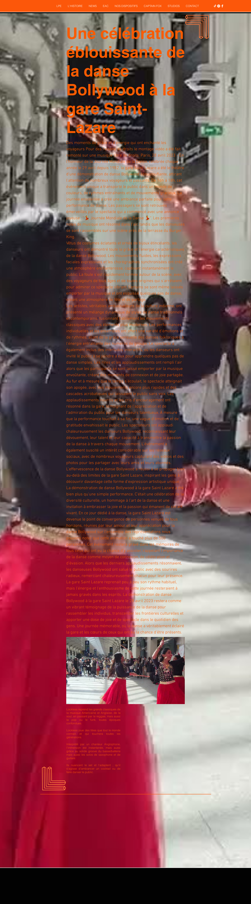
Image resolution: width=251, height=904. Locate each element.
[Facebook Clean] (222, 6)
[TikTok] (215, 6)
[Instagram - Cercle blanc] (218, 6)
